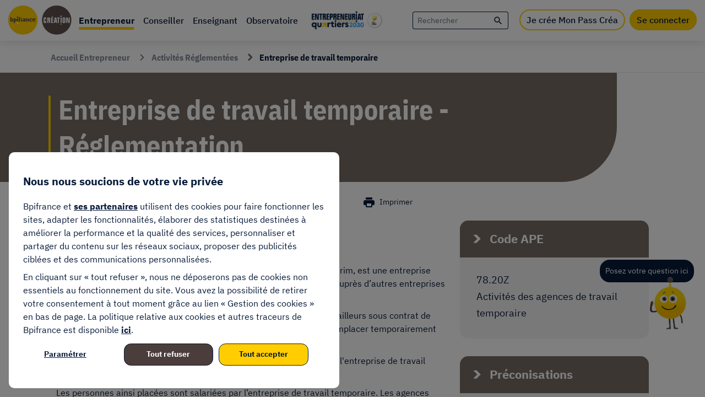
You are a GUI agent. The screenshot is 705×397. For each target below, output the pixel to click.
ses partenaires (106, 206)
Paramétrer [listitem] (65, 354)
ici (126, 329)
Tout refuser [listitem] (168, 354)
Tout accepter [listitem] (263, 354)
